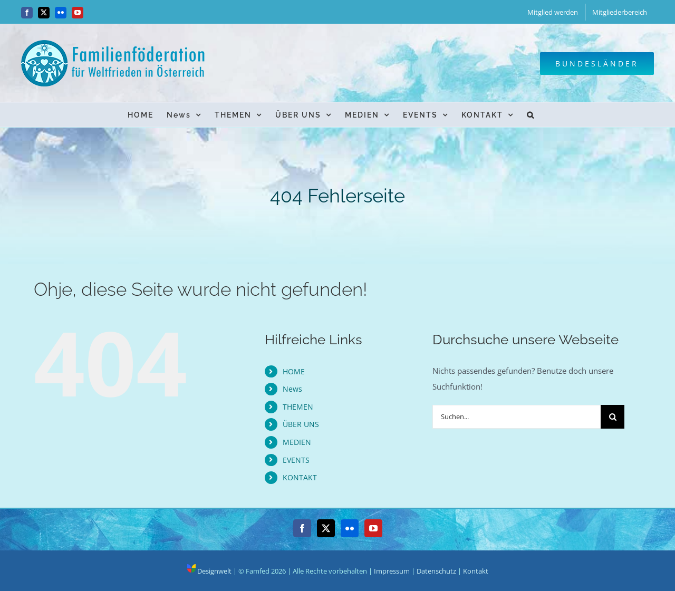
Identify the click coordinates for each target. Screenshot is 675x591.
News (292, 389)
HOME (294, 371)
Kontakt (475, 571)
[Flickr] (350, 528)
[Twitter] (326, 528)
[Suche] (612, 417)
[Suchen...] (516, 417)
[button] (531, 115)
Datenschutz (436, 571)
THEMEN (298, 407)
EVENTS (296, 460)
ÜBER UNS (301, 424)
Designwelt (209, 571)
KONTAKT (300, 477)
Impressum (392, 571)
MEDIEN (297, 442)
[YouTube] (373, 528)
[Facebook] (302, 528)
